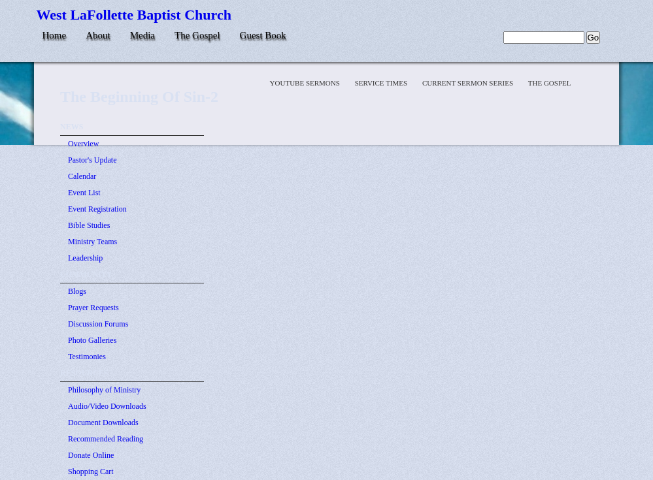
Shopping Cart (91, 471)
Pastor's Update (92, 160)
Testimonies (87, 356)
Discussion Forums (98, 323)
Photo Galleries (92, 340)
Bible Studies (89, 225)
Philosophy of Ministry (104, 389)
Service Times (382, 83)
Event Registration (97, 209)
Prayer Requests (93, 307)
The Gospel (197, 35)
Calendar (82, 176)
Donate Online (91, 455)
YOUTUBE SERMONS (306, 83)
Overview (83, 143)
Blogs (77, 291)
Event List (84, 192)
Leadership (85, 258)
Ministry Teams (92, 241)
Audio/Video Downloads (107, 406)
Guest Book (263, 35)
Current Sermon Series (468, 83)
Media (142, 35)
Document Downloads (103, 422)
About (98, 35)
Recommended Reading (105, 438)
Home (54, 35)
